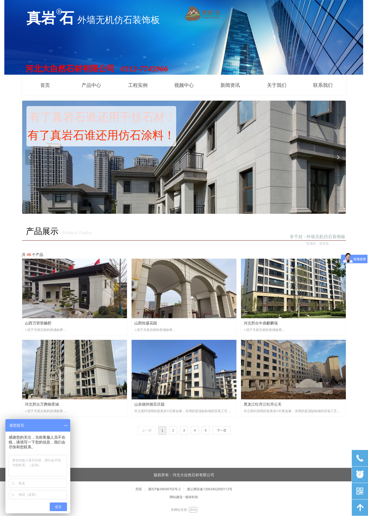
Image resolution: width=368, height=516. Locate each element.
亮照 (138, 489)
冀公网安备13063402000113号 (209, 489)
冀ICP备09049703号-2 (164, 489)
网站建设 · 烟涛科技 (184, 497)
